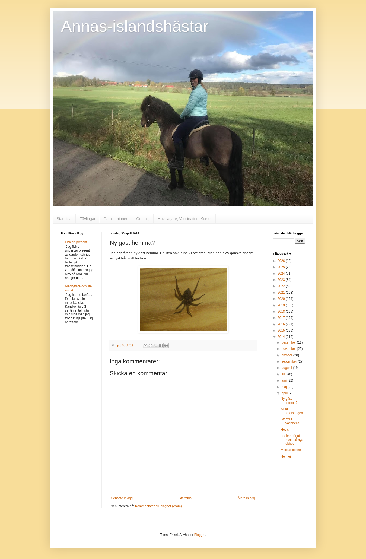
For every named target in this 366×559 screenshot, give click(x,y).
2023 (282, 280)
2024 (282, 273)
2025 (282, 267)
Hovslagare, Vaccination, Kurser (185, 219)
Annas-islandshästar (135, 26)
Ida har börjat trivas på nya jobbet (292, 440)
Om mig (142, 219)
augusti (287, 368)
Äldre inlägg (246, 498)
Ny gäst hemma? (289, 400)
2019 (282, 305)
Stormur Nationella (290, 421)
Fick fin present (76, 242)
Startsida (64, 219)
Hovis (285, 429)
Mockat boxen (291, 450)
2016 (282, 324)
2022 (282, 286)
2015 (282, 330)
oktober (287, 355)
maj (284, 387)
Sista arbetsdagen (292, 411)
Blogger (199, 535)
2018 (282, 311)
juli (283, 374)
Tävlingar (88, 219)
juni (284, 380)
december (289, 342)
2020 (282, 299)
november (289, 349)
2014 (282, 337)
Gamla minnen (115, 219)
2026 (282, 261)
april (284, 393)
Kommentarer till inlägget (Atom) (158, 506)
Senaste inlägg (122, 498)
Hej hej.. (286, 456)
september (289, 361)
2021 (282, 292)
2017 (282, 318)
